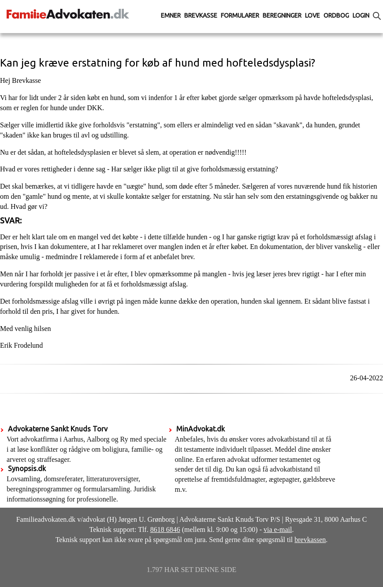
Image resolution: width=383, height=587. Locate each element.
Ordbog (336, 15)
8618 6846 (165, 529)
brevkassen (310, 539)
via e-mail (278, 529)
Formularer (240, 15)
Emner (171, 15)
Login (361, 15)
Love (312, 15)
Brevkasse (200, 15)
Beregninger (282, 15)
